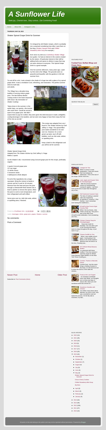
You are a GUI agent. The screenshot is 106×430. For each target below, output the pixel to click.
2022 (75, 335)
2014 (75, 400)
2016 (75, 351)
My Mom (77, 385)
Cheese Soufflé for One (87, 234)
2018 (75, 346)
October (78, 359)
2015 (75, 354)
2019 (75, 343)
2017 (75, 349)
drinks (21, 214)
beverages (15, 214)
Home (9, 27)
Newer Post (12, 275)
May (76, 373)
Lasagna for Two (85, 167)
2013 (75, 402)
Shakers (39, 214)
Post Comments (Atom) (23, 279)
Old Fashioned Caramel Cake (89, 194)
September (78, 362)
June (77, 370)
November (78, 356)
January (78, 396)
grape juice (27, 214)
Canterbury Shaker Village (55, 55)
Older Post (62, 275)
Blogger (83, 422)
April (76, 388)
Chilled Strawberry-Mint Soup (84, 382)
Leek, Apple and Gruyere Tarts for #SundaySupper (89, 181)
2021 (75, 338)
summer (44, 214)
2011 (75, 408)
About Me (17, 27)
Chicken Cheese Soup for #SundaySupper (88, 221)
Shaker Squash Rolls (44, 48)
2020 (75, 340)
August (77, 364)
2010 (75, 411)
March (77, 391)
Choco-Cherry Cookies (82, 379)
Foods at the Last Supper (88, 275)
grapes (34, 214)
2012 (75, 405)
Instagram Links (29, 27)
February (78, 394)
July (76, 367)
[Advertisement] (85, 43)
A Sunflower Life (36, 14)
